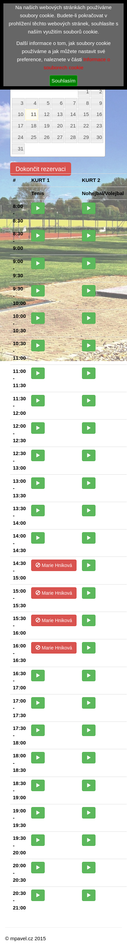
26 (47, 137)
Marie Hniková (54, 565)
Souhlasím (63, 81)
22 (86, 125)
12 (47, 114)
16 (99, 114)
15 (86, 114)
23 (99, 125)
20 (60, 125)
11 (34, 114)
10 (20, 114)
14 (73, 114)
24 (20, 137)
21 (73, 125)
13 (60, 114)
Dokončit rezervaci (41, 169)
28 (73, 137)
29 (86, 137)
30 (99, 137)
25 (34, 137)
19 (47, 125)
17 (20, 125)
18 (34, 125)
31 (20, 148)
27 (60, 137)
